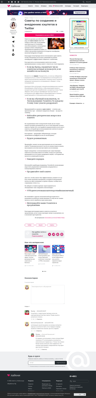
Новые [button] (27, 306)
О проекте (59, 384)
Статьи (37, 6)
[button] (42, 271)
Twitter (29, 225)
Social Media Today (59, 217)
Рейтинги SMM (59, 6)
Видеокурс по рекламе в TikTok (47, 384)
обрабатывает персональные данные (38, 393)
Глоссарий (76, 6)
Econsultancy (48, 217)
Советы (52, 225)
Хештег (41, 225)
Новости (30, 6)
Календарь (68, 6)
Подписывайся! (37, 236)
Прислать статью (61, 388)
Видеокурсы (84, 6)
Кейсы (50, 6)
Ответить (39, 319)
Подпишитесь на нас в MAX (44, 35)
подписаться (61, 362)
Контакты (59, 386)
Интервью (44, 6)
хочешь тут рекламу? (79, 47)
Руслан (33, 311)
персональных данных (60, 366)
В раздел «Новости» (77, 103)
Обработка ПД (11, 383)
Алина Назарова (13, 19)
